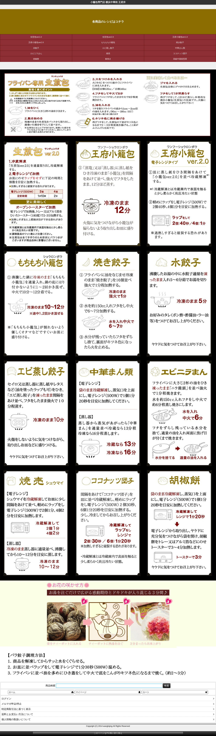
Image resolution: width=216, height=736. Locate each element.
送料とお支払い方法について (17, 714)
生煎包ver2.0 (108, 37)
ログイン (6, 698)
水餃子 (36, 48)
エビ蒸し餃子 (108, 48)
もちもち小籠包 (108, 42)
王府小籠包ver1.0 (180, 37)
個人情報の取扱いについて (16, 719)
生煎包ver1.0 (36, 37)
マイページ (81, 692)
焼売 (108, 53)
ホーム (12, 692)
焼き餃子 (180, 42)
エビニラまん (36, 53)
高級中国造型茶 (180, 59)
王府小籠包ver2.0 (36, 42)
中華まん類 (180, 48)
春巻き (108, 59)
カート (146, 692)
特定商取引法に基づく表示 (16, 709)
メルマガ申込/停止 (12, 703)
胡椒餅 (36, 59)
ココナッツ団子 (180, 53)
